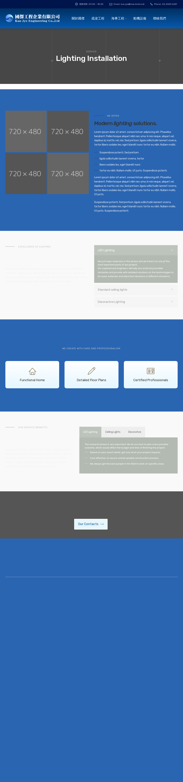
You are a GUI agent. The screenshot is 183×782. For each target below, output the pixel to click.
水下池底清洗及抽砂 (96, 745)
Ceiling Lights (117, 431)
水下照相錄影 (91, 732)
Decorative (141, 431)
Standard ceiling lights (112, 289)
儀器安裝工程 (91, 720)
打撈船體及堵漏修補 (96, 714)
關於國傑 (78, 18)
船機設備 (139, 18)
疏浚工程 (98, 18)
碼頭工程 (89, 707)
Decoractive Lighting (111, 302)
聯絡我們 (159, 18)
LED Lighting (106, 250)
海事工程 (117, 18)
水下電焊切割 (91, 726)
